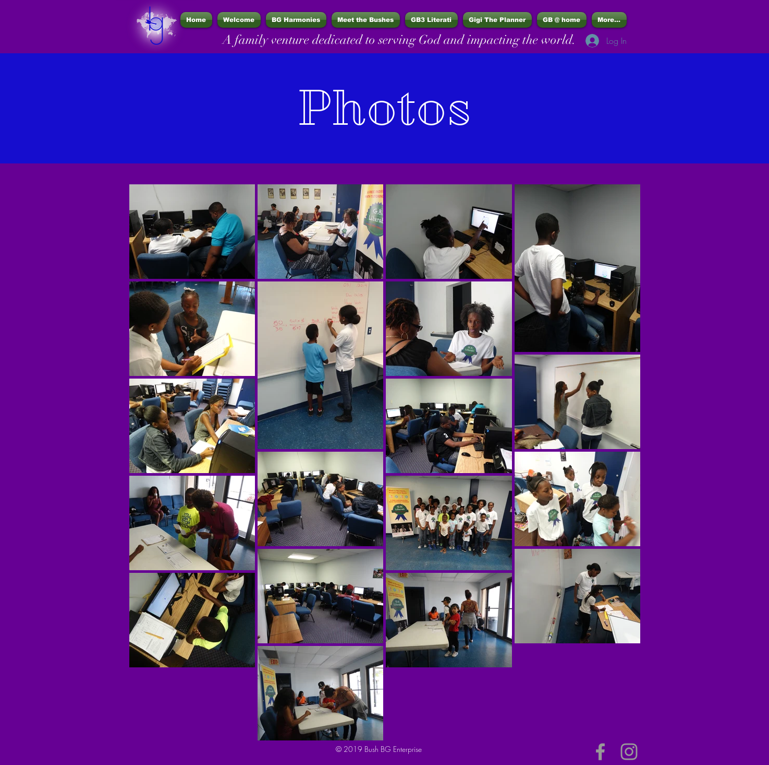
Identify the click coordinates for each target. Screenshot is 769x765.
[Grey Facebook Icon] (600, 751)
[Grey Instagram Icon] (629, 751)
